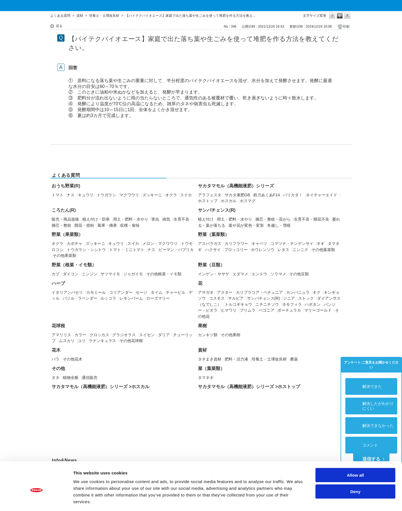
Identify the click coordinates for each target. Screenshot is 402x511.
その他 (58, 368)
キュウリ (86, 195)
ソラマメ (278, 274)
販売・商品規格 (65, 219)
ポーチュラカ (289, 310)
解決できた (372, 386)
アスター (225, 292)
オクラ (171, 195)
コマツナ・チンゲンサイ (292, 243)
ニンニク (300, 249)
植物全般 (70, 377)
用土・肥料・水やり (130, 219)
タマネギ (206, 377)
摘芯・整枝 (61, 225)
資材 (79, 16)
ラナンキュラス (102, 340)
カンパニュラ (298, 292)
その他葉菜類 (323, 249)
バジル (69, 298)
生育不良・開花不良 (311, 219)
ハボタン (312, 304)
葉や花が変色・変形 (246, 225)
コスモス (217, 298)
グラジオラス (124, 335)
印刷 (346, 26)
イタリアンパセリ (67, 292)
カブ (55, 274)
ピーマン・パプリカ (176, 249)
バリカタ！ (293, 195)
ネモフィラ (292, 304)
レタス (283, 249)
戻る (59, 26)
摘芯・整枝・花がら (273, 219)
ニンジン (89, 274)
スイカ (186, 195)
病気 (166, 219)
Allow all (355, 450)
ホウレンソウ (262, 249)
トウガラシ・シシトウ (86, 249)
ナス (71, 195)
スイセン (147, 335)
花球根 (58, 325)
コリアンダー (121, 292)
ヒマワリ (228, 310)
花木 (56, 350)
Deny (355, 467)
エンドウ (259, 274)
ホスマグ (247, 201)
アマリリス (61, 335)
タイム (156, 292)
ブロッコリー (236, 249)
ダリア (164, 335)
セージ (141, 292)
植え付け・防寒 (96, 219)
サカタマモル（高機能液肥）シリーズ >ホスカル (100, 386)
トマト (57, 195)
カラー (80, 335)
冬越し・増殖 (279, 225)
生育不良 (181, 219)
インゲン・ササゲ (213, 274)
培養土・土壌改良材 (104, 16)
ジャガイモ (133, 274)
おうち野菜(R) (66, 185)
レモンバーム (131, 298)
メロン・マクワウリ (160, 243)
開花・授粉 (84, 225)
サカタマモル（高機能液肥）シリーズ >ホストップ (249, 386)
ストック (306, 298)
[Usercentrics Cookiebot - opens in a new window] (36, 500)
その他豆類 (299, 274)
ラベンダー (87, 298)
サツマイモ (110, 274)
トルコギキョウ (238, 304)
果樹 (202, 325)
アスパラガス (209, 243)
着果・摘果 (107, 225)
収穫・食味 (130, 225)
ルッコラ (108, 298)
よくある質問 (60, 16)
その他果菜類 (64, 255)
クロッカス (99, 335)
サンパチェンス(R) (216, 210)
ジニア (289, 298)
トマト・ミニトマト (126, 249)
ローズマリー (158, 298)
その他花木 (72, 359)
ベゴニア (266, 310)
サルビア (236, 298)
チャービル (175, 292)
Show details (293, 500)
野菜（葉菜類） (213, 234)
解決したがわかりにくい (378, 405)
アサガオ (206, 292)
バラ (55, 359)
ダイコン (70, 274)
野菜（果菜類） (67, 234)
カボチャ (74, 243)
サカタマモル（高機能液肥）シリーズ (236, 185)
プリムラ (247, 310)
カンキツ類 (207, 335)
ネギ (320, 243)
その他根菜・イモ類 (163, 274)
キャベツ (259, 243)
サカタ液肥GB (237, 195)
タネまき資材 (209, 359)
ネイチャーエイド (321, 195)
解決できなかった (378, 425)
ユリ (82, 340)
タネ (55, 377)
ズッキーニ (152, 195)
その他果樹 (230, 335)
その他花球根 (131, 340)
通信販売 (89, 377)
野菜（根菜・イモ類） (74, 264)
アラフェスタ (209, 195)
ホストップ (207, 201)
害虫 (155, 219)
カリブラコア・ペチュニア (259, 292)
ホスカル (228, 201)
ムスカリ (67, 340)
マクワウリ (129, 195)
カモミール (96, 292)
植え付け (206, 219)
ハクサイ (213, 249)
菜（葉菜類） (211, 368)
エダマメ (240, 274)
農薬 (294, 359)
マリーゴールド (318, 310)
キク (316, 292)
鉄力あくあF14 (266, 195)
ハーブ (58, 283)
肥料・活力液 (236, 359)
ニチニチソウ (267, 304)
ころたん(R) (64, 210)
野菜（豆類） (211, 264)
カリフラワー (236, 243)
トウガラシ (106, 195)
